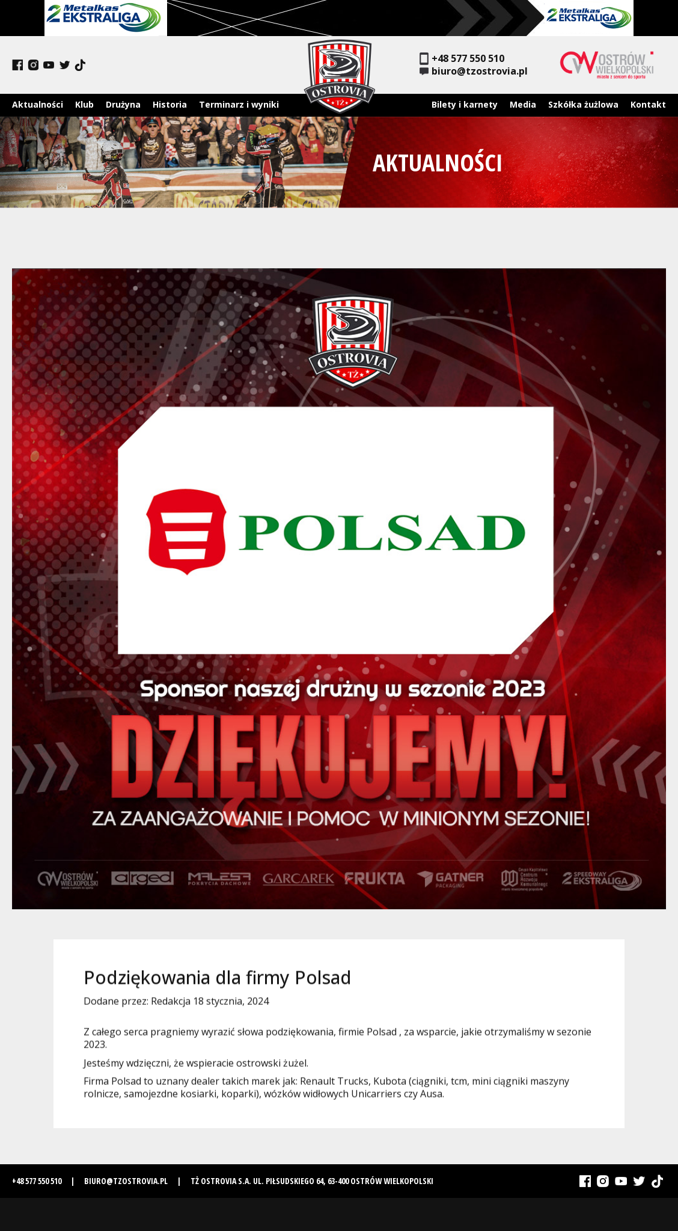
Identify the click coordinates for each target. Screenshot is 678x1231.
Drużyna (123, 104)
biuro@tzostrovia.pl (474, 71)
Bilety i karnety (465, 104)
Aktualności (37, 104)
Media (523, 104)
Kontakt (648, 104)
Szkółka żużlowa (583, 104)
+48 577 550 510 (462, 58)
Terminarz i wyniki (239, 104)
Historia (170, 104)
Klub (84, 104)
